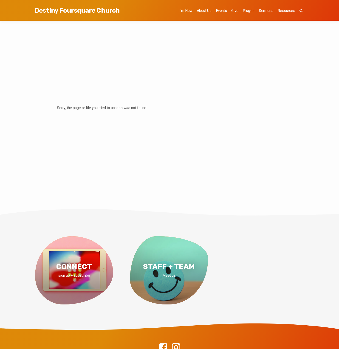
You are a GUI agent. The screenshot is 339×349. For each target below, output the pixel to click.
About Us (204, 10)
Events (221, 10)
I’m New (185, 10)
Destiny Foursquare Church (77, 10)
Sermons (266, 10)
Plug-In (248, 10)
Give (234, 10)
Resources (286, 10)
